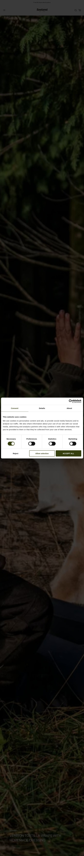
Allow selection (42, 453)
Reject (15, 453)
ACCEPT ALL (68, 453)
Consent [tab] (14, 408)
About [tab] (69, 408)
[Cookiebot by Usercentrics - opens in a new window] (70, 401)
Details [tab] (42, 408)
